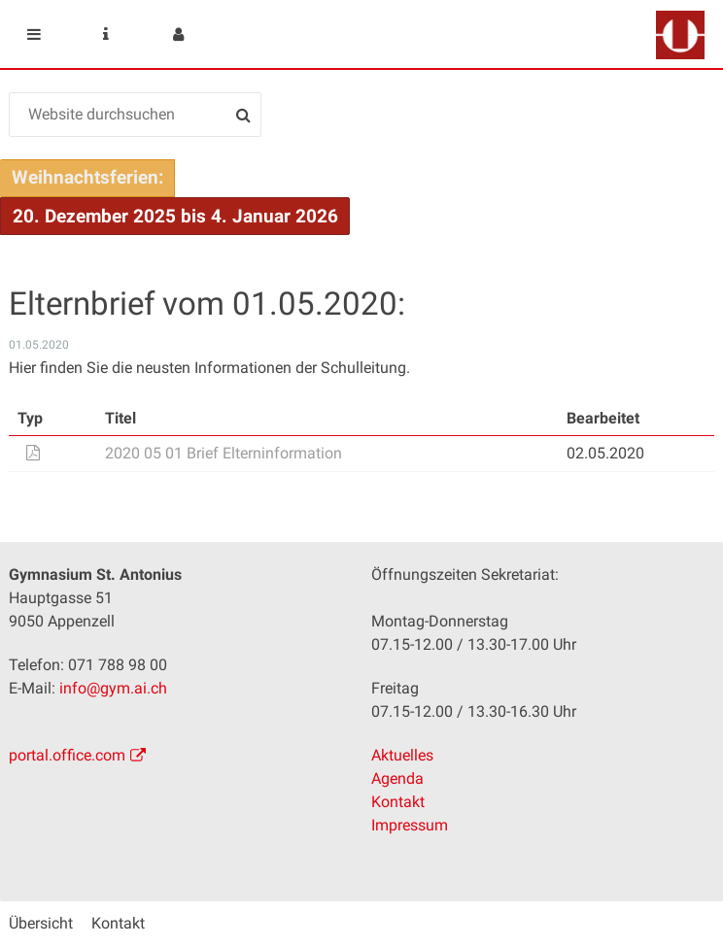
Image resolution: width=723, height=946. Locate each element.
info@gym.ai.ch (113, 688)
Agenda (397, 778)
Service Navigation (106, 34)
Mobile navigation (34, 34)
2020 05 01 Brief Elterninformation (223, 453)
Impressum (409, 825)
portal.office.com (67, 755)
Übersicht (41, 923)
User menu (178, 34)
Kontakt (398, 802)
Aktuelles (402, 755)
